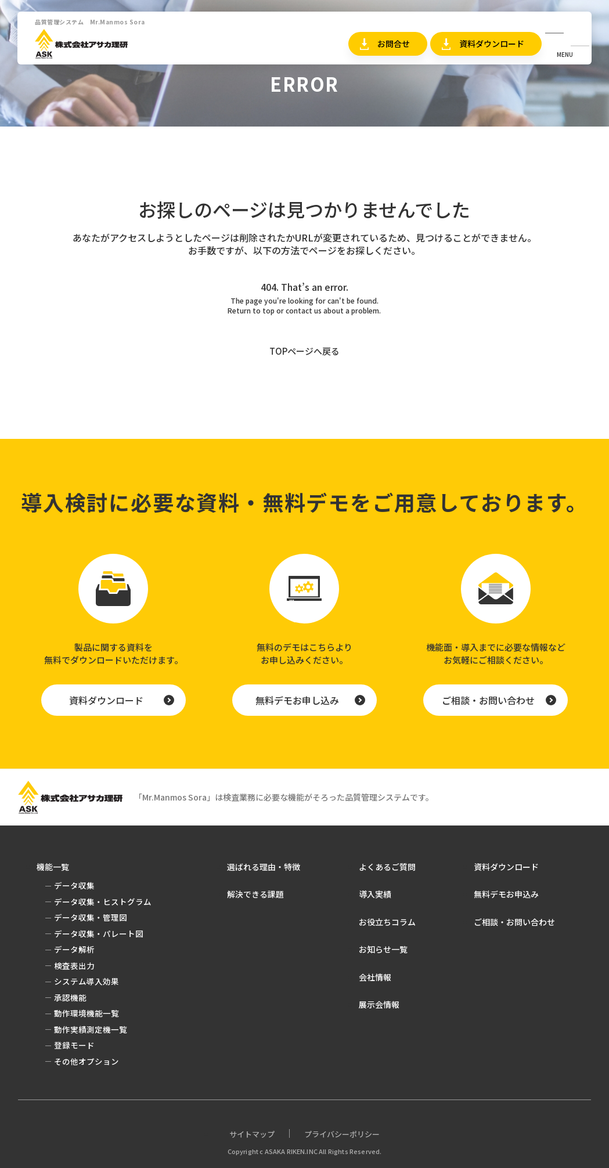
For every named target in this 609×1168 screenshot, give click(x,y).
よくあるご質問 (387, 867)
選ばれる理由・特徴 (263, 867)
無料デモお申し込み (297, 700)
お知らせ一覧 (383, 949)
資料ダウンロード (491, 43)
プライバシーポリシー (342, 1134)
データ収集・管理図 (90, 917)
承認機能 (70, 997)
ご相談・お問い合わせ (488, 700)
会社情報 (375, 977)
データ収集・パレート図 (98, 933)
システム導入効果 (86, 981)
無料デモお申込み (506, 894)
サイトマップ (252, 1134)
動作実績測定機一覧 (90, 1029)
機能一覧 (53, 867)
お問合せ (393, 43)
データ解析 (74, 949)
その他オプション (86, 1061)
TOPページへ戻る (304, 351)
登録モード (74, 1045)
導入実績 (375, 894)
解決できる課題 (255, 894)
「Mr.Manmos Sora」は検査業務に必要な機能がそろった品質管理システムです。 (284, 797)
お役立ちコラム (387, 922)
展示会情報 (379, 1004)
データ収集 (74, 885)
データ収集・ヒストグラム (103, 901)
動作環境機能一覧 (86, 1013)
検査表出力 (74, 965)
